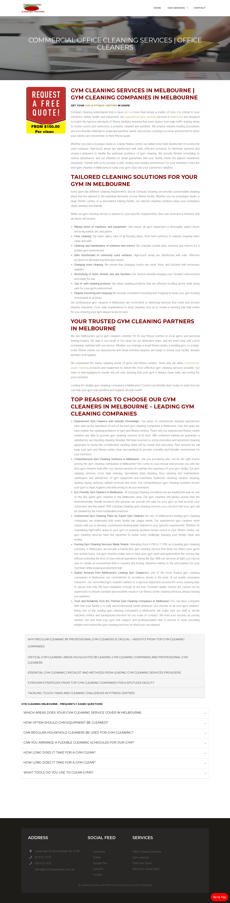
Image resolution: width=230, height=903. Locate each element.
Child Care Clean (142, 863)
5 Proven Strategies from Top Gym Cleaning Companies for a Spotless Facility (91, 682)
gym (126, 112)
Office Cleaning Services (146, 851)
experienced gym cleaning (140, 117)
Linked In (95, 869)
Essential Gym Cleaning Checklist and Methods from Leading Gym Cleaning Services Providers (104, 672)
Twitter (94, 857)
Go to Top (219, 897)
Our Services (176, 7)
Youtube (95, 874)
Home (157, 7)
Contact (199, 7)
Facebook (96, 851)
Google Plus (97, 863)
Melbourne (177, 117)
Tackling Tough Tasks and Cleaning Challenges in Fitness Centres (81, 693)
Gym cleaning (140, 857)
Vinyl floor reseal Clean (146, 869)
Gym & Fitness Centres (101, 105)
